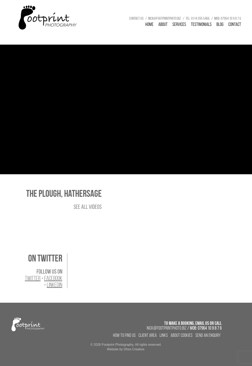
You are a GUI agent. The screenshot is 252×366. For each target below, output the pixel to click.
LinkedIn (54, 285)
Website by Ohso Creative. (126, 349)
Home (149, 24)
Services (179, 24)
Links (164, 335)
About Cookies (182, 335)
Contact (234, 24)
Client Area (147, 335)
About (163, 24)
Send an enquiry (208, 335)
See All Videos (88, 206)
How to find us (124, 335)
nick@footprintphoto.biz (164, 18)
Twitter (33, 278)
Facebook (53, 278)
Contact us (136, 18)
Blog (219, 24)
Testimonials (201, 24)
